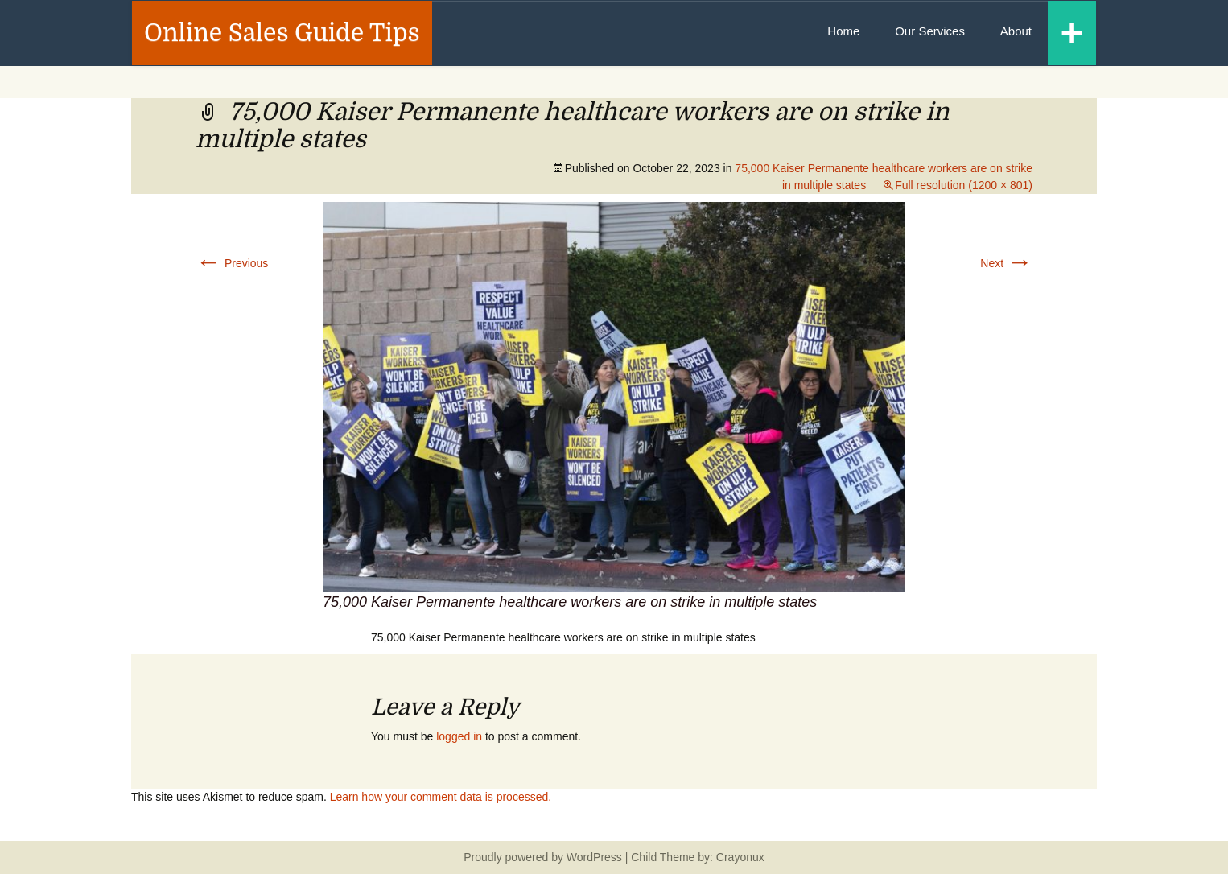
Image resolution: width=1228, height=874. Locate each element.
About (1016, 31)
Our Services (930, 31)
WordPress (594, 857)
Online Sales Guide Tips (282, 33)
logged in (459, 736)
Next (1006, 263)
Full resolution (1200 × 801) (963, 185)
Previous (232, 263)
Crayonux (738, 857)
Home (843, 31)
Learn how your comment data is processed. (440, 796)
